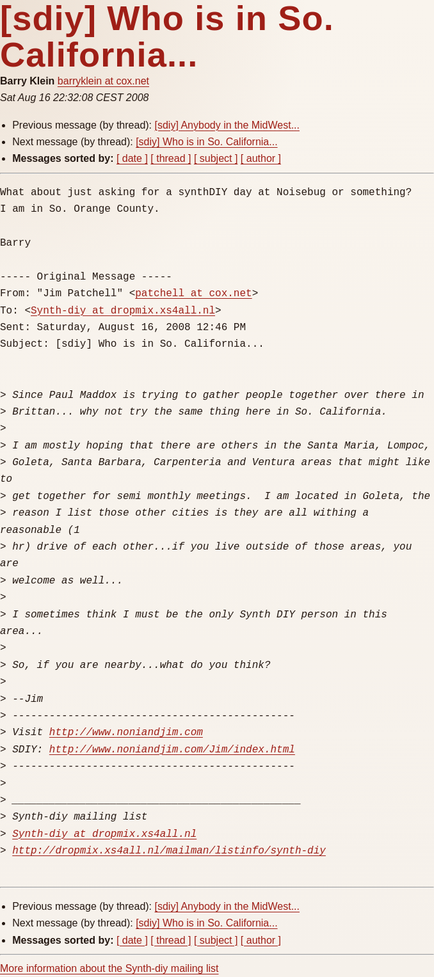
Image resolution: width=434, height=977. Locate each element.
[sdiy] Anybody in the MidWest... (227, 125)
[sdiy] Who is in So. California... (206, 141)
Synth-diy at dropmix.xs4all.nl (123, 311)
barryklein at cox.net (103, 80)
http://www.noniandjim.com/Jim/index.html (172, 750)
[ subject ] (215, 158)
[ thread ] (170, 158)
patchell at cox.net (193, 294)
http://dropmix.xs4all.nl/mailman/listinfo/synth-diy (169, 851)
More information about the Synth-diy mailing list (109, 968)
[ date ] (132, 158)
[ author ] (261, 158)
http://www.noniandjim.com (126, 733)
